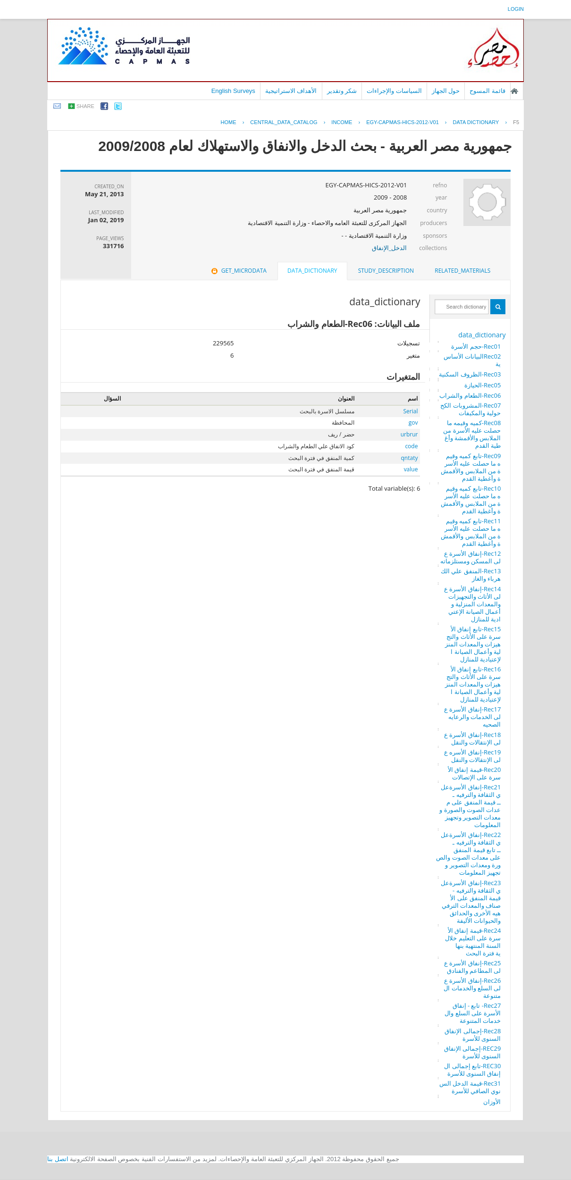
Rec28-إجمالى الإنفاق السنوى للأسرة (473, 1034)
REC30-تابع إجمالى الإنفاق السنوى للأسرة (472, 1069)
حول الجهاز (446, 90)
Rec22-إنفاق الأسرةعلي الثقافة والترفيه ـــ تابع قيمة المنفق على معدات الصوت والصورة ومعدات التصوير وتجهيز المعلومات (468, 853)
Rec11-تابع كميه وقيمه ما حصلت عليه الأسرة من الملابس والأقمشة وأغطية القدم (471, 532)
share (85, 106)
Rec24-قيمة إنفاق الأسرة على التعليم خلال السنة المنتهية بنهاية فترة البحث (473, 942)
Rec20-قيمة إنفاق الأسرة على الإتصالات (474, 773)
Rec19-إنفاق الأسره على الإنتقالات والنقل (472, 755)
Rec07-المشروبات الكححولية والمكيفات (470, 409)
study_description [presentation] (386, 271)
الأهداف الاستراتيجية (291, 90)
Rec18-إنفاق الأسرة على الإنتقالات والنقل (472, 738)
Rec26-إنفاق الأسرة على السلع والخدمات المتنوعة (472, 988)
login (516, 9)
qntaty (409, 458)
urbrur (409, 434)
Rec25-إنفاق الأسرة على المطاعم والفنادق (472, 966)
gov (413, 422)
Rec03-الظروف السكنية (470, 374)
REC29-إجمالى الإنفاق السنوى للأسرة (472, 1052)
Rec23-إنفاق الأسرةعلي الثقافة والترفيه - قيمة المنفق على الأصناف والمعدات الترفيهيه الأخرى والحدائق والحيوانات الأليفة (471, 901)
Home (228, 122)
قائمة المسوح (487, 90)
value (411, 469)
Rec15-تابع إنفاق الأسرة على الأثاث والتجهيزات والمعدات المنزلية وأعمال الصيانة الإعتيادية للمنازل (473, 644)
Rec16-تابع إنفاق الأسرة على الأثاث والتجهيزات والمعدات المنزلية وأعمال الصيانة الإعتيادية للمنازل (473, 684)
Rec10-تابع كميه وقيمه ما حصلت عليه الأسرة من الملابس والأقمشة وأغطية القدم (471, 500)
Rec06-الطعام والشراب (470, 395)
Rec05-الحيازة (482, 385)
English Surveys (233, 90)
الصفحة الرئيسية (514, 91)
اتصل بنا (57, 1159)
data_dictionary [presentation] (312, 271)
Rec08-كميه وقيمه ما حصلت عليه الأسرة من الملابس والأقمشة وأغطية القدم (472, 434)
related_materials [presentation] (462, 271)
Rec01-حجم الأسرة (476, 346)
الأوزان (492, 1101)
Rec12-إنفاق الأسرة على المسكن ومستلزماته (470, 557)
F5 (516, 122)
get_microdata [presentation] (238, 271)
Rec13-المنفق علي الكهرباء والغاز (471, 574)
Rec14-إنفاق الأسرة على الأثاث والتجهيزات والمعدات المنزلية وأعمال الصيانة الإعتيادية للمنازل (472, 604)
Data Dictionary (476, 122)
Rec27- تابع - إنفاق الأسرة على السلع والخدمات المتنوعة (473, 1013)
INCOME (341, 122)
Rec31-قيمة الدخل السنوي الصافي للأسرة (470, 1087)
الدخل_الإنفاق (389, 247)
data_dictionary (481, 334)
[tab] (462, 271)
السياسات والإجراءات (394, 90)
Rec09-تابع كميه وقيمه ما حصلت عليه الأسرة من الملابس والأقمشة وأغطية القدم (471, 467)
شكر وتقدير (342, 90)
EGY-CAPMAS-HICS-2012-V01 (402, 122)
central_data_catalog (283, 122)
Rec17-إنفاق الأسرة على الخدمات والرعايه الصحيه (472, 716)
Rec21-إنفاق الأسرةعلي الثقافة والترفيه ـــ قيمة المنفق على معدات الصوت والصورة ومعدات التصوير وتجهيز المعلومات (470, 806)
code (411, 446)
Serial (410, 411)
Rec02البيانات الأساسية (472, 360)
